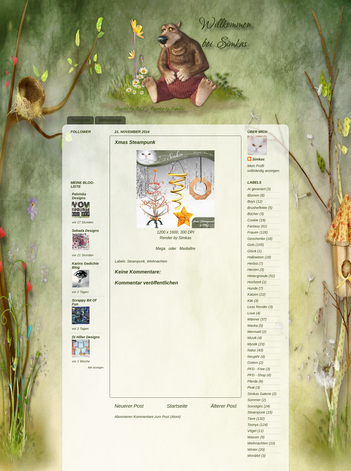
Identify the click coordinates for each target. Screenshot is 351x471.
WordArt (253, 456)
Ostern (252, 363)
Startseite (81, 120)
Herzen (253, 270)
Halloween (255, 257)
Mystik (252, 344)
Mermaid (254, 332)
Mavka (252, 326)
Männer (253, 319)
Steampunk (136, 261)
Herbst (252, 263)
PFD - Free (256, 369)
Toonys (253, 425)
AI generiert (256, 189)
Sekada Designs (85, 231)
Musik (252, 338)
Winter (252, 450)
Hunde (252, 288)
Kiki (250, 301)
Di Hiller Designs (86, 337)
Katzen (252, 294)
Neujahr (253, 356)
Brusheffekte (257, 208)
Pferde (252, 381)
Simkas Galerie (259, 394)
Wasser (253, 437)
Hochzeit (254, 282)
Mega (161, 248)
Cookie (252, 220)
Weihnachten (157, 261)
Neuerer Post (129, 406)
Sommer (254, 400)
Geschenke (256, 239)
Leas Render (257, 307)
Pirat (251, 387)
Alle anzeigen (96, 367)
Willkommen (110, 120)
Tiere (251, 419)
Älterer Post (223, 406)
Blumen (253, 195)
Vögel (251, 431)
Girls (251, 245)
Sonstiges (255, 406)
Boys (251, 201)
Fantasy (253, 226)
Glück (251, 251)
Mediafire (187, 248)
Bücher (253, 214)
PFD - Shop (256, 375)
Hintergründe (257, 276)
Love (251, 313)
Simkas (258, 159)
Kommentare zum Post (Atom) (157, 417)
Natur (251, 350)
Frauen (253, 232)
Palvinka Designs (79, 196)
